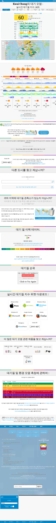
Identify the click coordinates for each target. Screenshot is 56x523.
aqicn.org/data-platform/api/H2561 (34, 158)
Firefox (41, 345)
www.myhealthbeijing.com (22, 476)
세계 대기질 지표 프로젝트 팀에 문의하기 (11, 507)
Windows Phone (41, 335)
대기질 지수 (19, 10)
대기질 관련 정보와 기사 (8, 514)
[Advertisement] (28, 196)
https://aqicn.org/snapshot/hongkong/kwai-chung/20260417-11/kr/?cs (28, 147)
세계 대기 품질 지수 (10, 484)
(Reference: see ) (28, 455)
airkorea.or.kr (32, 464)
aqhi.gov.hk (8, 122)
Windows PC (14, 345)
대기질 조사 (5, 512)
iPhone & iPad (14, 335)
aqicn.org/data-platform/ (28, 274)
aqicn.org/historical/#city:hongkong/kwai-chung (32, 257)
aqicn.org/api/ (42, 160)
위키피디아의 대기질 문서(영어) (32, 468)
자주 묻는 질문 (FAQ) (8, 520)
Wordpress (21, 356)
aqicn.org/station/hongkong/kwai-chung (32, 258)
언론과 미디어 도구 (7, 508)
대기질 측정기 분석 (7, 517)
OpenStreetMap (47, 55)
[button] (28, 45)
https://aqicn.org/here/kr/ (28, 142)
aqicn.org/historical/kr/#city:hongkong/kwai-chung (27, 272)
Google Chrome (27, 345)
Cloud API (34, 356)
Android (27, 335)
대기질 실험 (5, 515)
